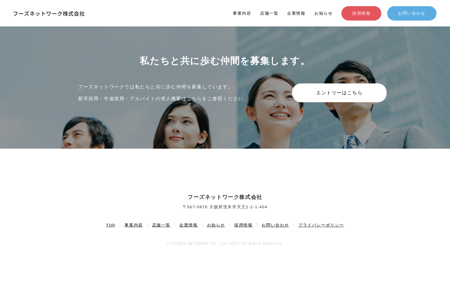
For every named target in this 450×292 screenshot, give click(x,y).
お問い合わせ (412, 13)
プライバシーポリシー (321, 225)
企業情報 (296, 13)
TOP (111, 225)
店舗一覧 (269, 13)
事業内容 (242, 13)
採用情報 (361, 13)
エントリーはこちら (339, 92)
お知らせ (323, 13)
